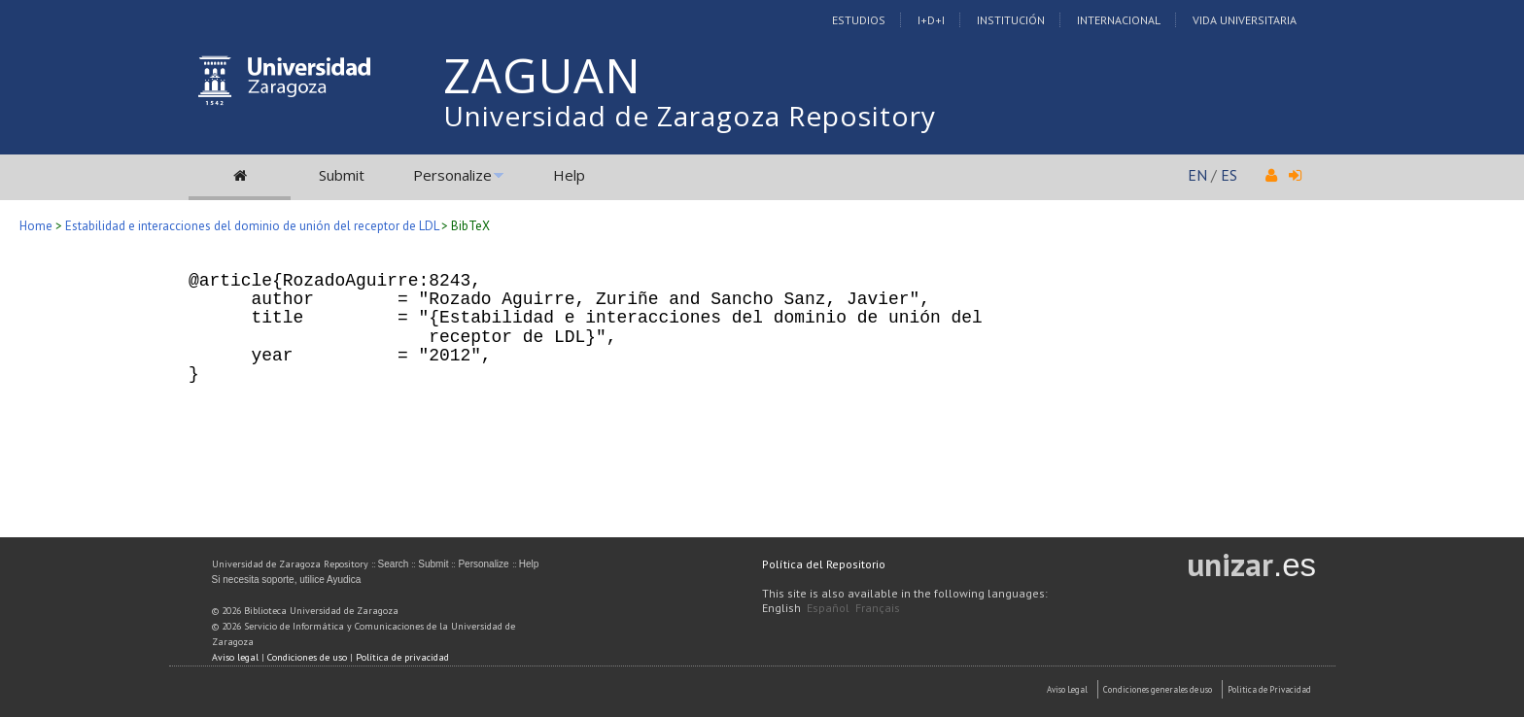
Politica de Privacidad (1269, 689)
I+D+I (931, 20)
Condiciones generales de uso (1157, 689)
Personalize (452, 175)
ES (1229, 175)
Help (569, 175)
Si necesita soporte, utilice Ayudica (287, 579)
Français (877, 607)
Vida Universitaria (1245, 20)
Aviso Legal (1067, 689)
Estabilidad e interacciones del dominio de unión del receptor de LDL (251, 226)
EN (1197, 175)
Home (35, 226)
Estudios (858, 20)
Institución (1011, 20)
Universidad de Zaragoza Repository (689, 115)
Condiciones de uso (307, 657)
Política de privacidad (402, 657)
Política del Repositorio (823, 564)
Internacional (1118, 20)
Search (393, 564)
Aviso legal (235, 657)
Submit (341, 175)
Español (828, 607)
